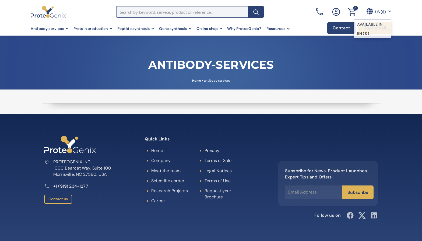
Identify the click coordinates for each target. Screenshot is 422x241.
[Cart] (352, 12)
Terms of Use (218, 181)
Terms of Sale (218, 160)
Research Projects (169, 191)
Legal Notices (218, 171)
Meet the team (166, 171)
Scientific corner (167, 181)
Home (196, 80)
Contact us (58, 199)
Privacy (212, 150)
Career (158, 201)
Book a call (375, 28)
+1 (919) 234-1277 (66, 186)
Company (161, 160)
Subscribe (357, 192)
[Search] (256, 12)
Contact (341, 28)
